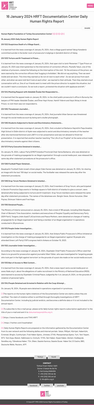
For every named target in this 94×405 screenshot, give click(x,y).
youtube (60, 386)
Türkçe (40, 357)
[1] (53, 34)
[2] (55, 34)
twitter (47, 386)
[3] (58, 34)
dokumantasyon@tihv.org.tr (40, 312)
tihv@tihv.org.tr (48, 379)
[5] (63, 34)
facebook (33, 386)
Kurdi (54, 357)
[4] (60, 34)
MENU (90, 6)
